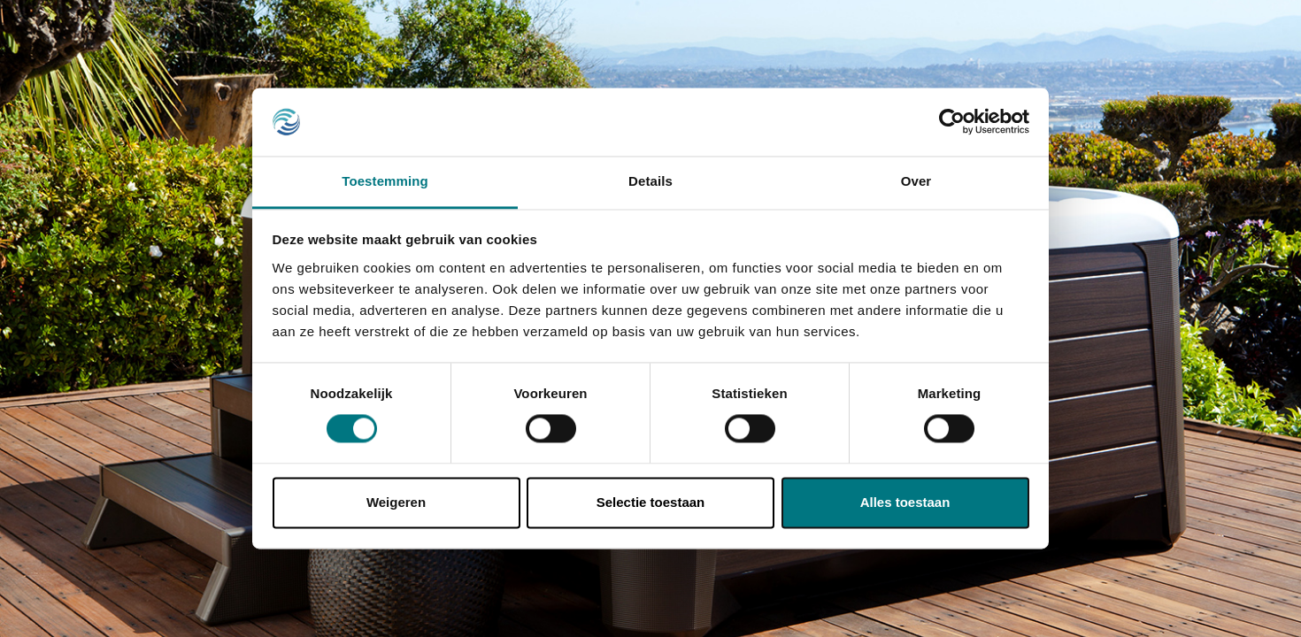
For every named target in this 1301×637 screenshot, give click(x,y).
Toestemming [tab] (385, 180)
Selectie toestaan (651, 502)
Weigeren (396, 502)
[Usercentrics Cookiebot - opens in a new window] (951, 122)
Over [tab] (916, 180)
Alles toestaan (905, 502)
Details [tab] (650, 180)
